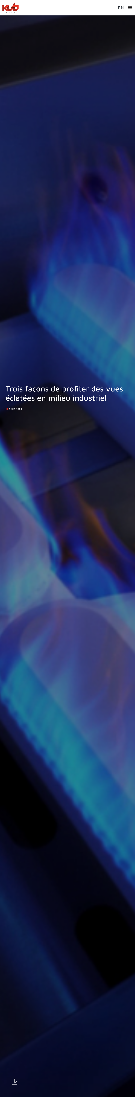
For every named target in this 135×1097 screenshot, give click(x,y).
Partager (15, 409)
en (121, 7)
